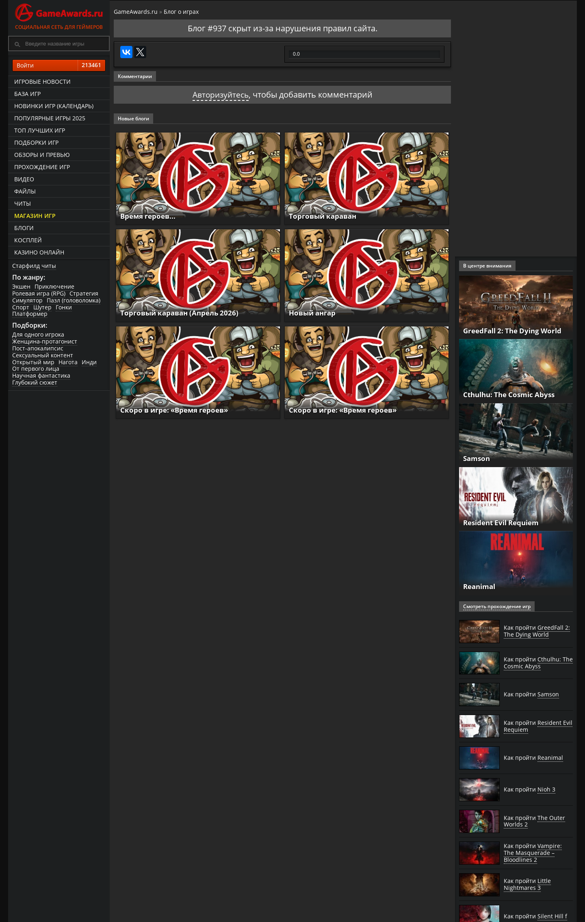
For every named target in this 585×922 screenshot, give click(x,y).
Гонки (64, 307)
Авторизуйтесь (220, 94)
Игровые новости (42, 81)
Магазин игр (35, 216)
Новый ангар (314, 312)
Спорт (20, 307)
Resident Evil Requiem (504, 522)
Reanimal (480, 586)
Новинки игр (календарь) (53, 106)
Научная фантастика (41, 375)
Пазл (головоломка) (73, 300)
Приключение (54, 286)
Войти (59, 65)
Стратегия (83, 293)
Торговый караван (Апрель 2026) (182, 312)
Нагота (68, 362)
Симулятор (27, 300)
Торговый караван (324, 216)
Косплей (28, 240)
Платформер (30, 313)
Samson (477, 458)
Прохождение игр (42, 167)
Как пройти (537, 631)
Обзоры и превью (42, 155)
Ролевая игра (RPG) (38, 293)
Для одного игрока (38, 334)
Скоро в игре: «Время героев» (177, 410)
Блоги (24, 228)
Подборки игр (36, 142)
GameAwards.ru (136, 11)
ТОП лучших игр (39, 130)
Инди (89, 362)
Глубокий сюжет (34, 382)
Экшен (21, 286)
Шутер (42, 307)
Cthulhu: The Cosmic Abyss (512, 394)
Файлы (25, 191)
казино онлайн (39, 252)
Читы (22, 203)
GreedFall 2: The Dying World (515, 330)
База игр (27, 94)
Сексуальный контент (42, 355)
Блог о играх (181, 11)
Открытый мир (33, 362)
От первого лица (35, 368)
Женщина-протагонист (44, 341)
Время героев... (149, 216)
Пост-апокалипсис (37, 348)
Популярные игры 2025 (49, 118)
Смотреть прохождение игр (497, 606)
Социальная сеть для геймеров (59, 15)
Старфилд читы (34, 266)
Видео (24, 179)
